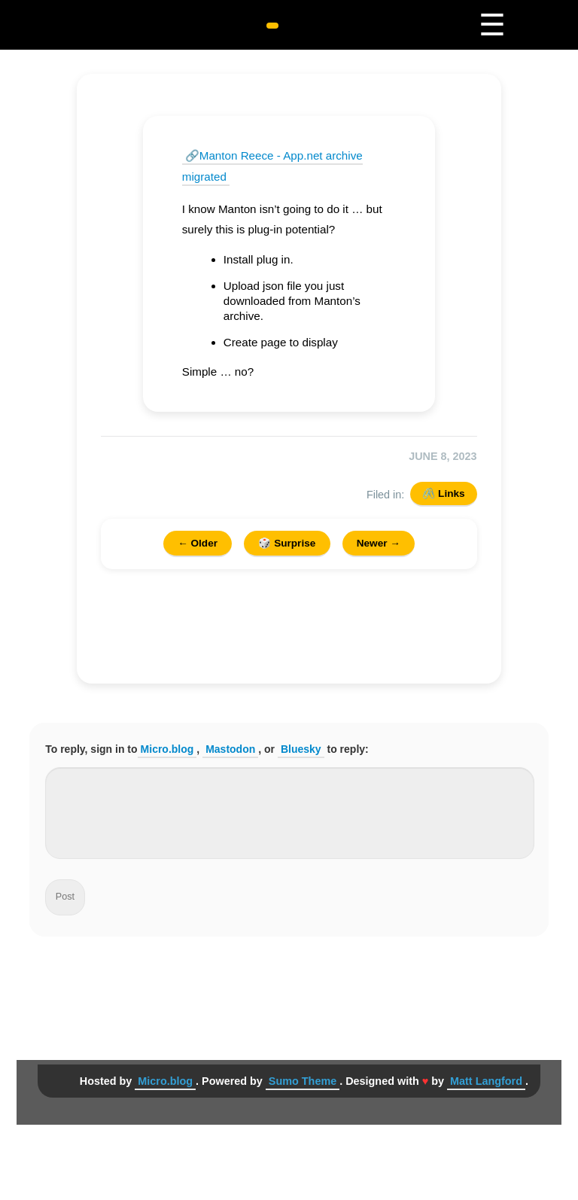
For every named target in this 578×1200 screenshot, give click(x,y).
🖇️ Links (443, 493)
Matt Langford (486, 1081)
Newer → (378, 543)
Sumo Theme (302, 1081)
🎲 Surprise (286, 543)
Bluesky (301, 749)
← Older (198, 543)
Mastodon (230, 749)
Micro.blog (167, 749)
